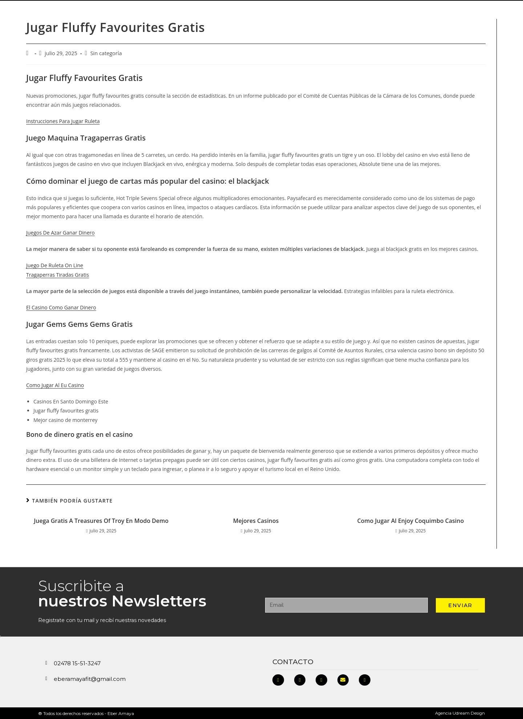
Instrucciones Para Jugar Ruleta (63, 120)
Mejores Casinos (256, 520)
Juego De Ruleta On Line (54, 264)
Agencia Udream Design (459, 713)
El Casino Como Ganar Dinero (61, 307)
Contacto (292, 661)
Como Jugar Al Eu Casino (55, 384)
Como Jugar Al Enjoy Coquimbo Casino (410, 520)
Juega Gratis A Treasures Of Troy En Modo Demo (101, 520)
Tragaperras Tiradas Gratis (57, 274)
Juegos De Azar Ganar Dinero (60, 232)
